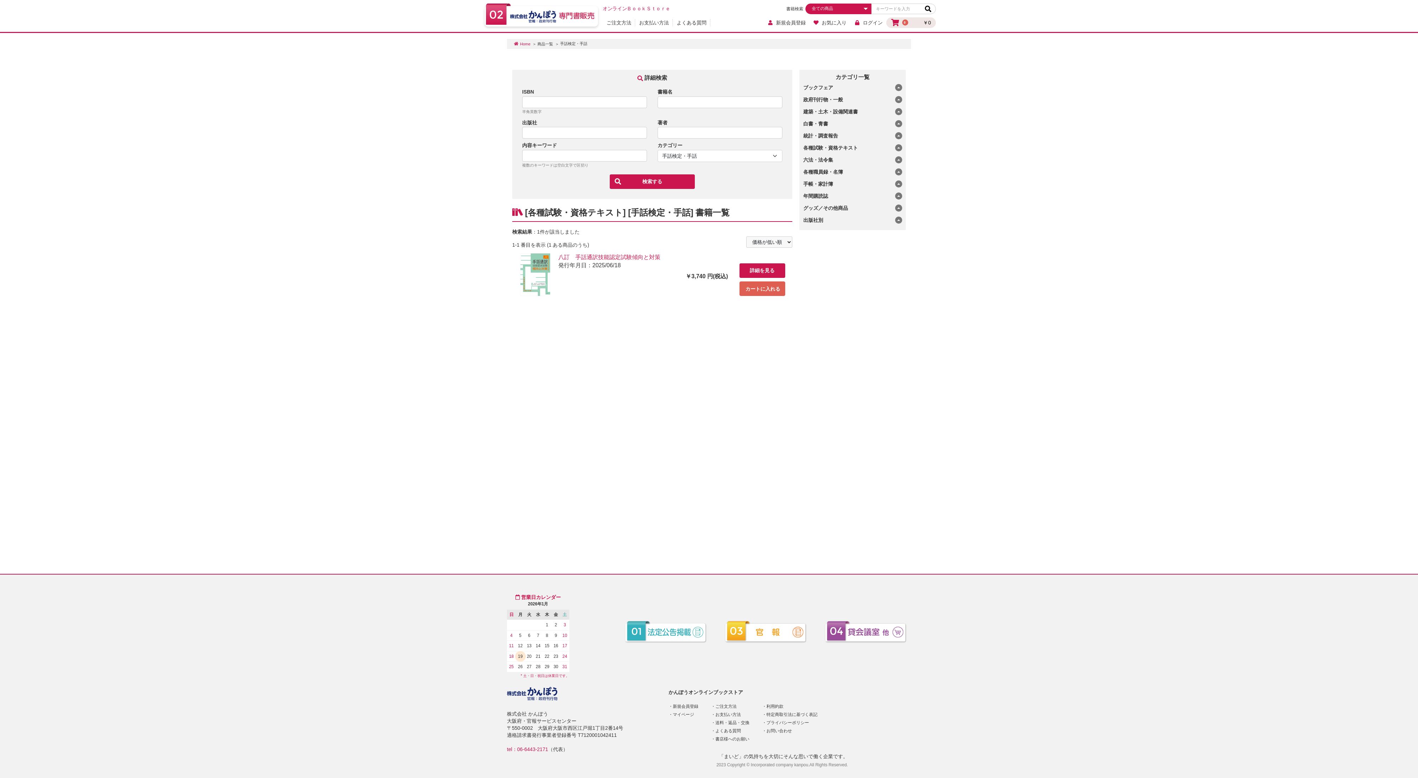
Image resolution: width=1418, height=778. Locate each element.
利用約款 (774, 706)
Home (525, 44)
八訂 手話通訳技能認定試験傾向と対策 (609, 257)
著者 (663, 122)
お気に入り (830, 23)
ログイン (868, 23)
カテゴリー (670, 145)
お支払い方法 (654, 23)
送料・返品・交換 (732, 722)
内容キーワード (539, 145)
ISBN (528, 92)
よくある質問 (692, 23)
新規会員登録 (786, 23)
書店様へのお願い (732, 739)
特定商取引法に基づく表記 (791, 714)
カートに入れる (763, 289)
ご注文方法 (619, 23)
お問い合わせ (779, 730)
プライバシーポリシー (787, 722)
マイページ (683, 714)
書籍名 (665, 92)
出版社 (529, 122)
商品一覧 (545, 44)
